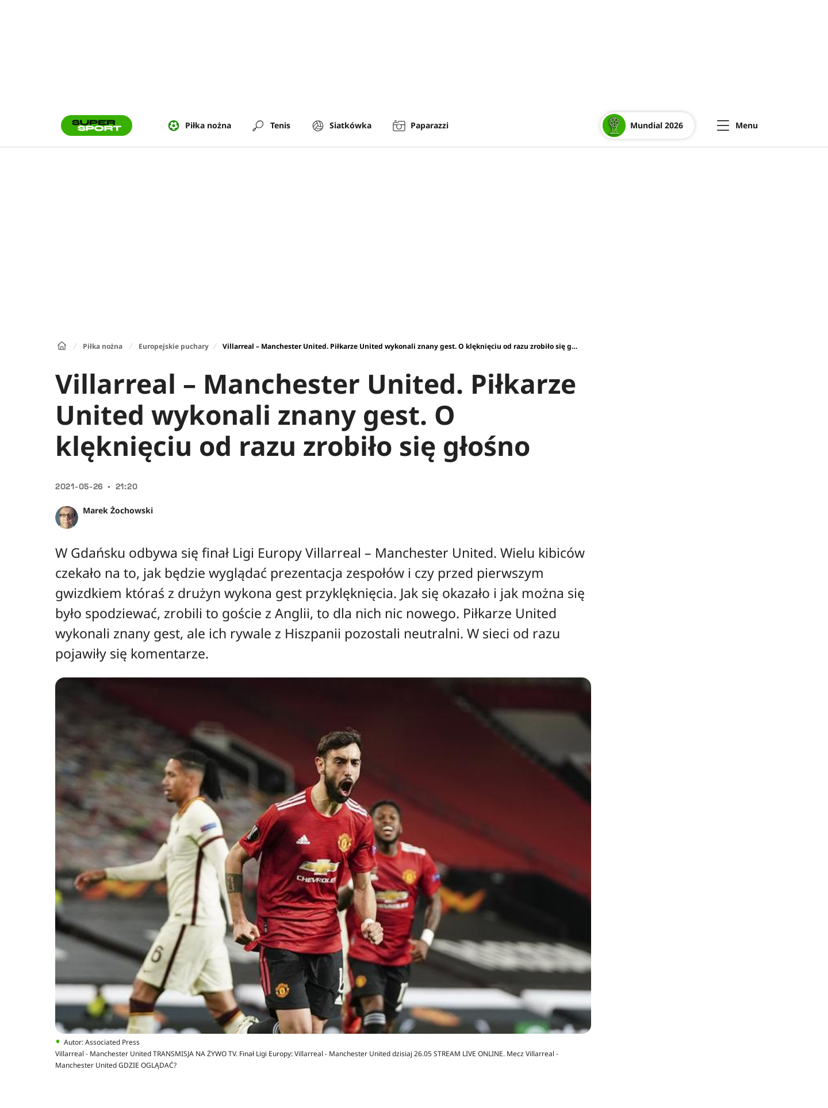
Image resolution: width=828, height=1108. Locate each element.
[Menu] (737, 125)
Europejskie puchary (174, 346)
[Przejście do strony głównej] (96, 125)
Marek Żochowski (118, 510)
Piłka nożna (102, 346)
